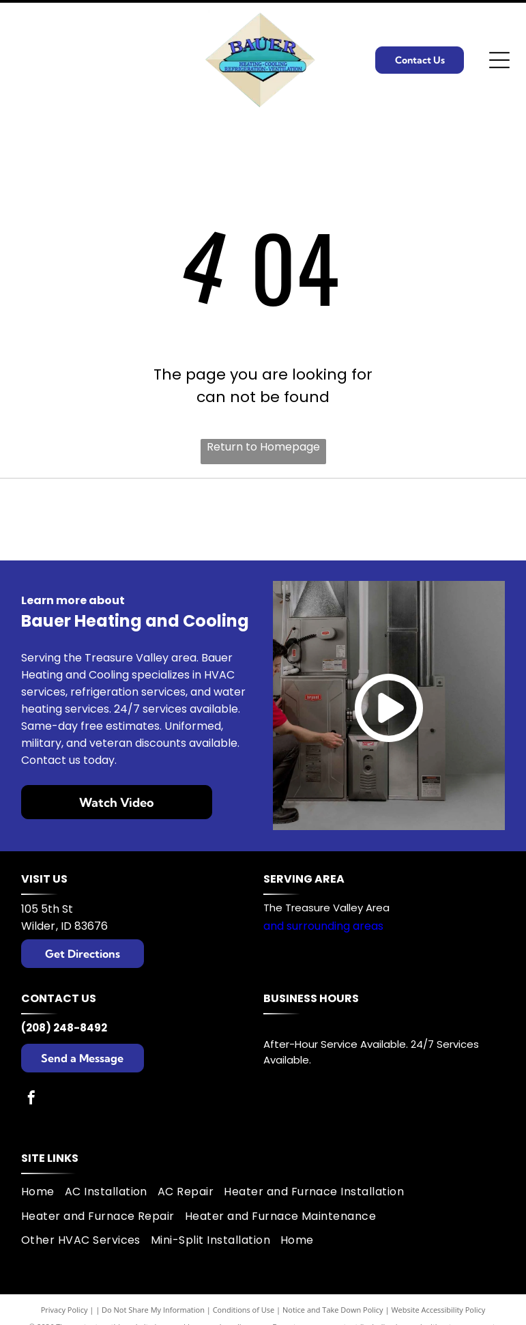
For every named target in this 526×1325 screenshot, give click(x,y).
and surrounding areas (323, 926)
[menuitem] (43, 1191)
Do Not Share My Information (153, 1310)
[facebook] (31, 1099)
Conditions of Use (244, 1310)
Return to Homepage (263, 447)
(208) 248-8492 (64, 1028)
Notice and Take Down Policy (332, 1310)
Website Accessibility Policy (438, 1310)
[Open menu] (499, 60)
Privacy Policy (64, 1310)
